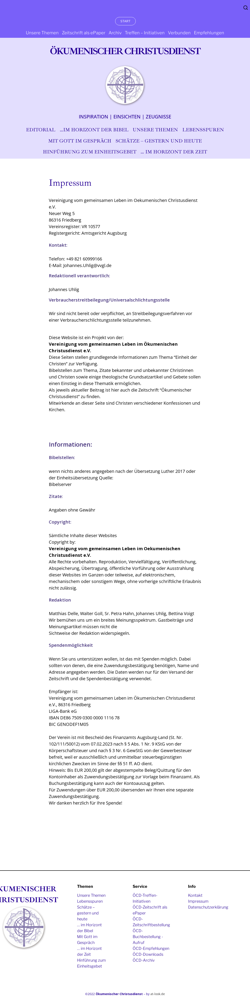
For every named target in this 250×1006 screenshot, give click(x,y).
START (125, 21)
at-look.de (157, 994)
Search (245, 7)
